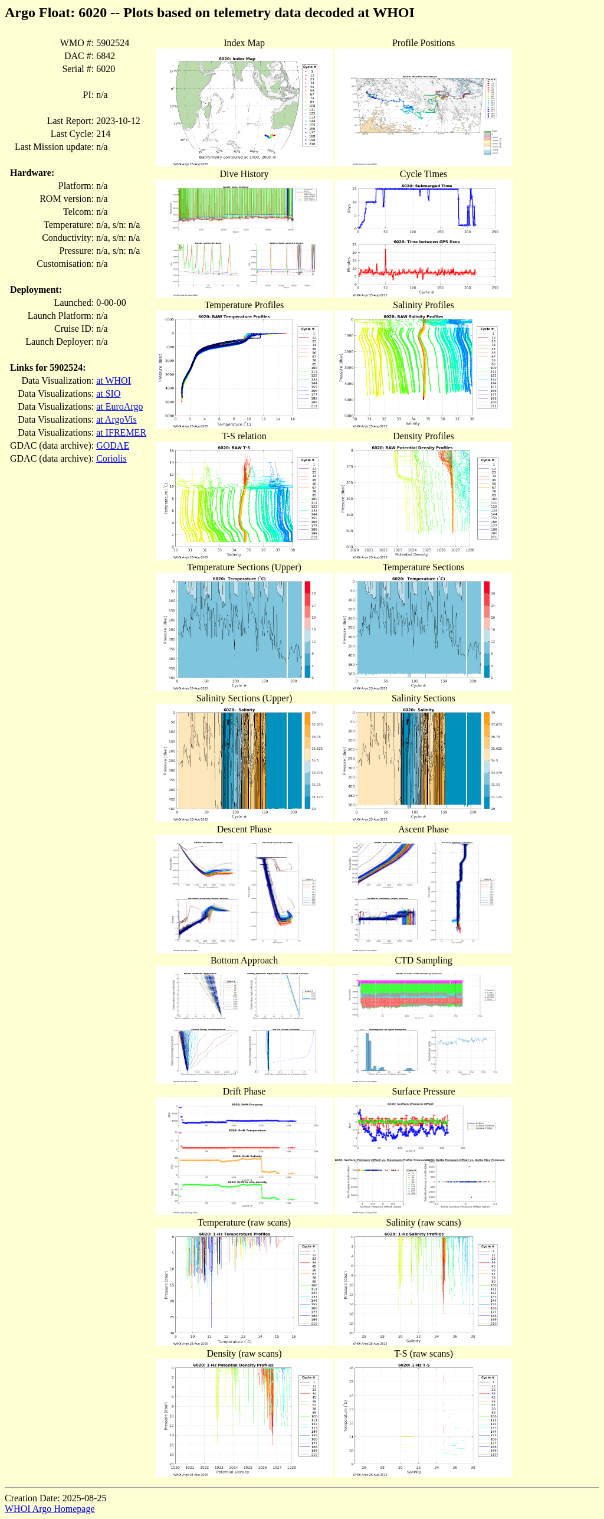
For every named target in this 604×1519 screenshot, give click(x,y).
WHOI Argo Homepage (50, 1509)
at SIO (108, 393)
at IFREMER (121, 432)
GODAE (112, 445)
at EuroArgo (119, 406)
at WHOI (113, 380)
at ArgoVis (116, 419)
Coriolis (111, 458)
